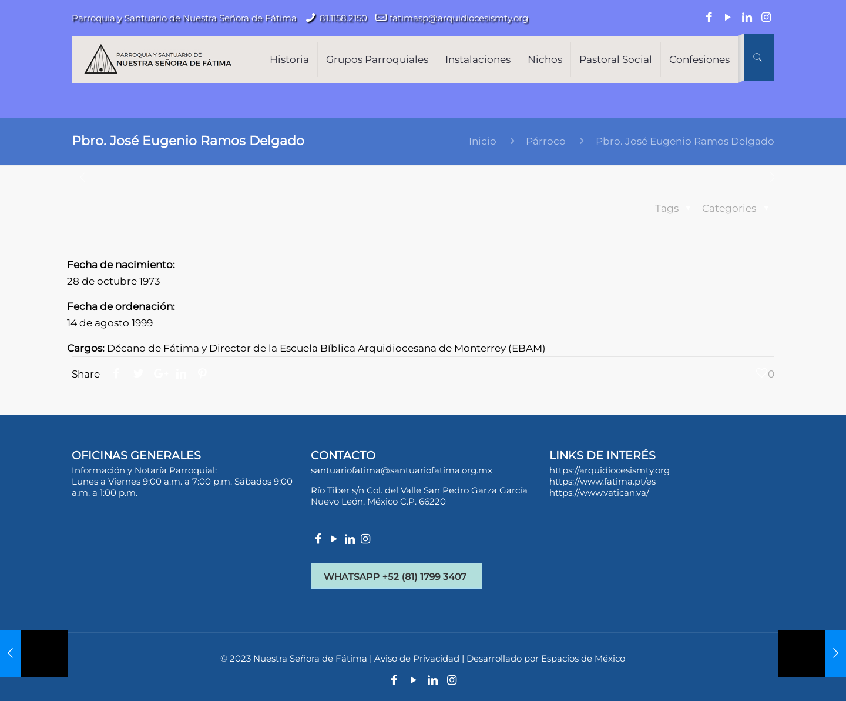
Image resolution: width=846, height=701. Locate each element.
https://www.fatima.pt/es (602, 481)
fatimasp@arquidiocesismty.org (459, 18)
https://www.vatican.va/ (599, 492)
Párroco (546, 141)
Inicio (482, 141)
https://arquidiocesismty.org (609, 470)
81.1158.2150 (343, 18)
